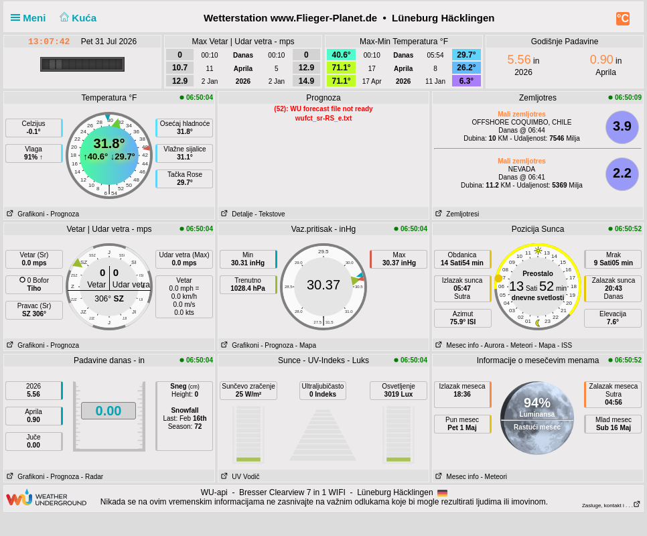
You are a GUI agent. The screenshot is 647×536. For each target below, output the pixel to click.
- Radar (92, 476)
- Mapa (305, 345)
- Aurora (492, 345)
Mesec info (456, 345)
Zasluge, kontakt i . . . (611, 506)
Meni (31, 17)
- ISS (564, 345)
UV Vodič (238, 476)
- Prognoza (62, 214)
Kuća (77, 17)
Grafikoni (24, 214)
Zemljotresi (456, 214)
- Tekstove (270, 214)
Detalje (235, 214)
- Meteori (519, 345)
